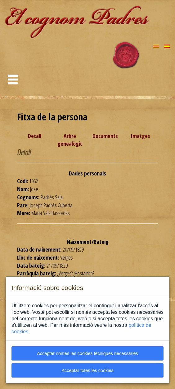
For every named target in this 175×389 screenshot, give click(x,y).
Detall (34, 136)
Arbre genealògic (69, 140)
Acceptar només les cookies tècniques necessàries (87, 353)
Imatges (140, 136)
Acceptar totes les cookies (87, 370)
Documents (105, 136)
